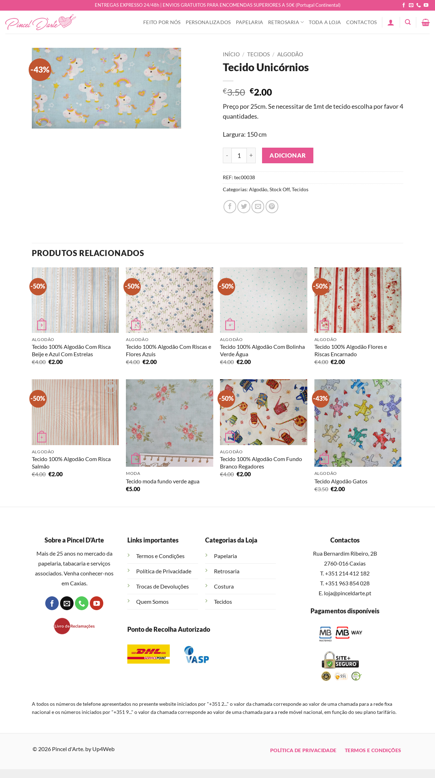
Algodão (290, 54)
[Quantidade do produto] (239, 155)
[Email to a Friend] (257, 206)
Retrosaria (286, 22)
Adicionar (287, 155)
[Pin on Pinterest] (272, 206)
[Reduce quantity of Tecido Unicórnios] (227, 155)
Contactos (361, 22)
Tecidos (258, 54)
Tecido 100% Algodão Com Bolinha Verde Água (262, 350)
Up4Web (103, 748)
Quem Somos (152, 601)
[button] (390, 22)
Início (231, 54)
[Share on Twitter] (243, 206)
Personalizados (208, 22)
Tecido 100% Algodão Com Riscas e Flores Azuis (168, 350)
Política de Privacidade (163, 571)
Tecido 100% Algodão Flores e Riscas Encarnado (350, 350)
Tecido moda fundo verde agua (162, 481)
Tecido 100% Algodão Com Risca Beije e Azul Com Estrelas (71, 350)
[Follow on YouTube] (426, 5)
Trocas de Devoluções (162, 586)
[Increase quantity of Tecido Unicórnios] (251, 155)
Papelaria (249, 22)
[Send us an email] (411, 5)
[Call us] (418, 5)
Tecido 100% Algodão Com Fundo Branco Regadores (261, 462)
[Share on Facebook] (230, 206)
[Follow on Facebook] (403, 5)
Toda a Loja (325, 22)
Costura (224, 586)
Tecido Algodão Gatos (340, 481)
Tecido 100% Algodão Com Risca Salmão (71, 462)
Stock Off (279, 189)
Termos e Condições (160, 555)
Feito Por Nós (162, 22)
